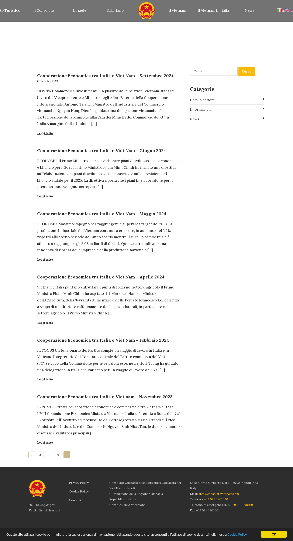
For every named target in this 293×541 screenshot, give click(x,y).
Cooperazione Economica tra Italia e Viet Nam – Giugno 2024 (101, 150)
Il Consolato (43, 10)
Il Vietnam (177, 10)
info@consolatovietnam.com (219, 494)
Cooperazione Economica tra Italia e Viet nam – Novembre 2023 (105, 396)
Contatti (75, 500)
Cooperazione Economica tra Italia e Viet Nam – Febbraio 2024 (103, 340)
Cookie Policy (237, 534)
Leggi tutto (45, 133)
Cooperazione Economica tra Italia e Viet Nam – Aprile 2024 (100, 277)
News (249, 10)
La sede (79, 10)
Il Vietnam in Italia (213, 10)
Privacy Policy (79, 483)
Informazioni (227, 109)
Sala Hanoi (116, 10)
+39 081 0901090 (216, 499)
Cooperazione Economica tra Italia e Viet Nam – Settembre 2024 (105, 75)
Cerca (247, 71)
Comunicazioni (227, 99)
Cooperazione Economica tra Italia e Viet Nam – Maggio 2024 (101, 213)
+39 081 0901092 (242, 505)
